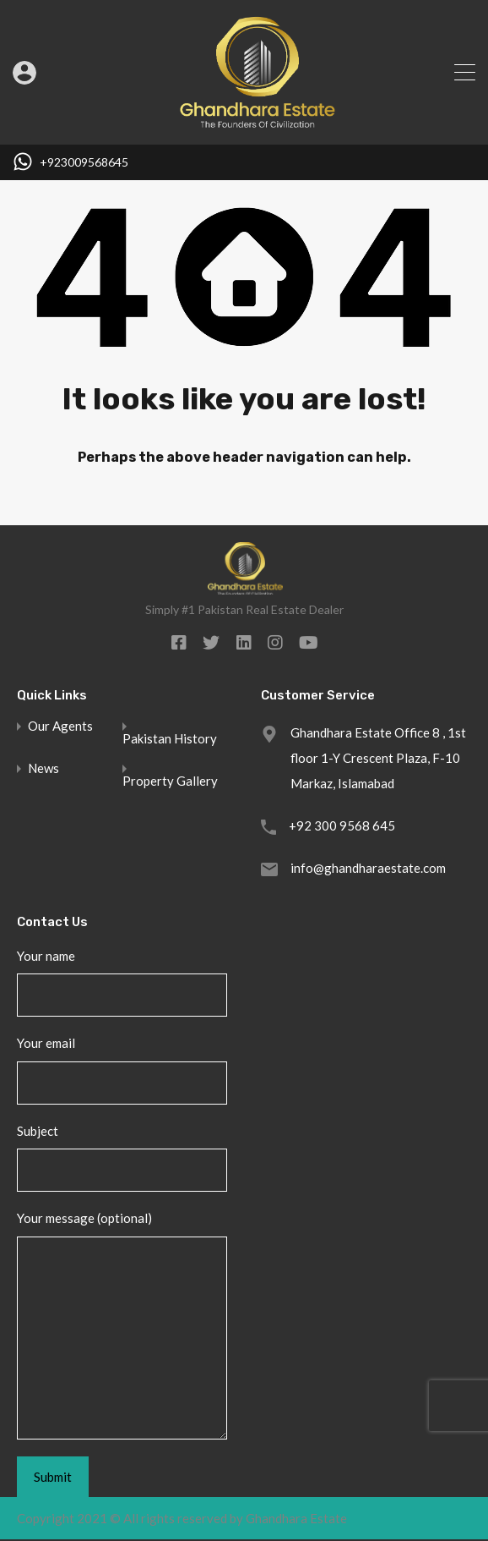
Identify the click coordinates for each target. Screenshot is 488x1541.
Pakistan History (169, 738)
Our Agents (60, 726)
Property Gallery (170, 781)
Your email (122, 1070)
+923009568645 (84, 162)
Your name (122, 982)
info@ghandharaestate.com (368, 867)
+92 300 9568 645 (342, 825)
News (43, 768)
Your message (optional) (122, 1325)
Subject (122, 1158)
